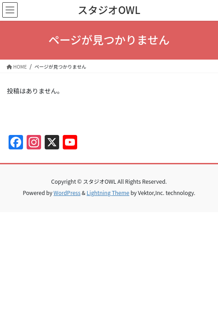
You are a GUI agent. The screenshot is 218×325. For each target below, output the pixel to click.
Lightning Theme (108, 192)
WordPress (67, 192)
